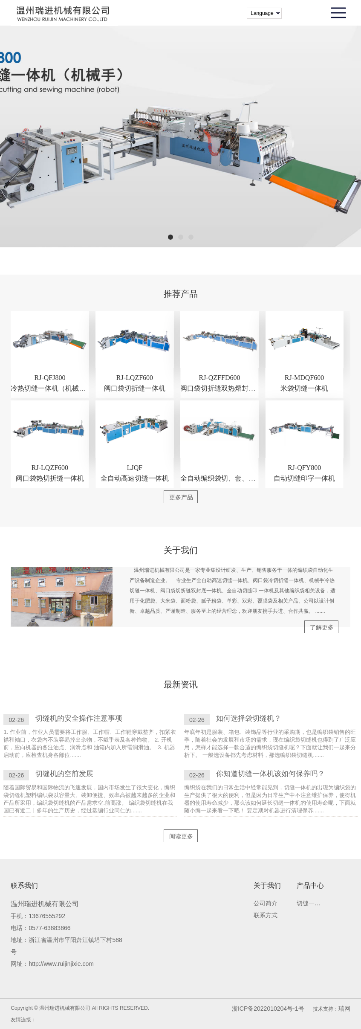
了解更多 (322, 627)
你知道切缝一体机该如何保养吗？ (270, 774)
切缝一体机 (310, 903)
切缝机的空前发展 (64, 774)
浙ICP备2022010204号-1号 (268, 1008)
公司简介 (265, 903)
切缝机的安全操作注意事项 (78, 718)
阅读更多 (181, 836)
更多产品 (181, 497)
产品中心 (310, 885)
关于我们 (267, 885)
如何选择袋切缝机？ (248, 718)
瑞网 (344, 1008)
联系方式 (265, 915)
